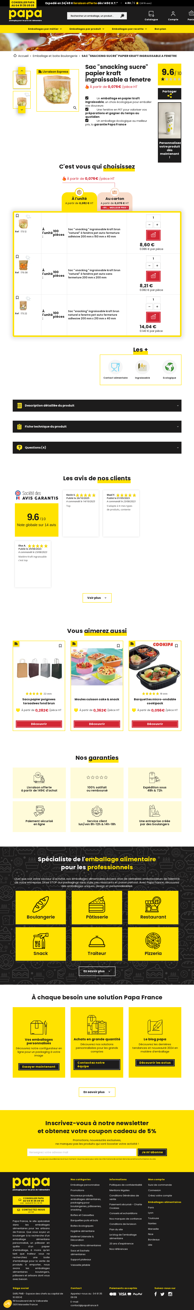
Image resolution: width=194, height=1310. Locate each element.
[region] (97, 688)
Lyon (150, 1212)
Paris (151, 1207)
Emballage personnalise (85, 1185)
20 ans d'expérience (121, 1243)
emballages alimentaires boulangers (31, 1270)
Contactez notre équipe (91, 1064)
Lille (150, 1245)
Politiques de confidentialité (125, 1185)
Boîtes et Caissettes (82, 1215)
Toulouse (153, 1218)
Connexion (154, 1190)
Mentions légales (119, 1190)
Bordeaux (154, 1239)
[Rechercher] (97, 15)
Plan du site (116, 1229)
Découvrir (39, 724)
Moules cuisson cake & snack (97, 699)
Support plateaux (81, 1259)
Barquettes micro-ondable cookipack (155, 701)
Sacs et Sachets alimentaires (80, 1252)
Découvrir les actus (155, 1063)
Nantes (152, 1223)
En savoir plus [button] (94, 971)
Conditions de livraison (122, 1224)
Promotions (77, 1190)
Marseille (153, 1229)
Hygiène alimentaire (83, 1231)
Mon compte (156, 1179)
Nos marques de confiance (125, 1218)
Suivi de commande (160, 1185)
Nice (150, 1234)
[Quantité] (153, 217)
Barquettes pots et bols (84, 1220)
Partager (169, 93)
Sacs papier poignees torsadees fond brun (39, 701)
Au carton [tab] (115, 203)
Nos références (118, 1249)
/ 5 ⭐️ (138, 3)
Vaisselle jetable (80, 1265)
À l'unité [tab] (79, 200)
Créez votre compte (160, 1195)
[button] (97, 405)
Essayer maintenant (39, 1067)
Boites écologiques (82, 1226)
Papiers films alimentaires (86, 1245)
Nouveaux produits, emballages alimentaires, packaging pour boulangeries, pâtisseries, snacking (86, 1202)
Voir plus (94, 598)
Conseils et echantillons (123, 1213)
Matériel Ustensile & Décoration (82, 1238)
